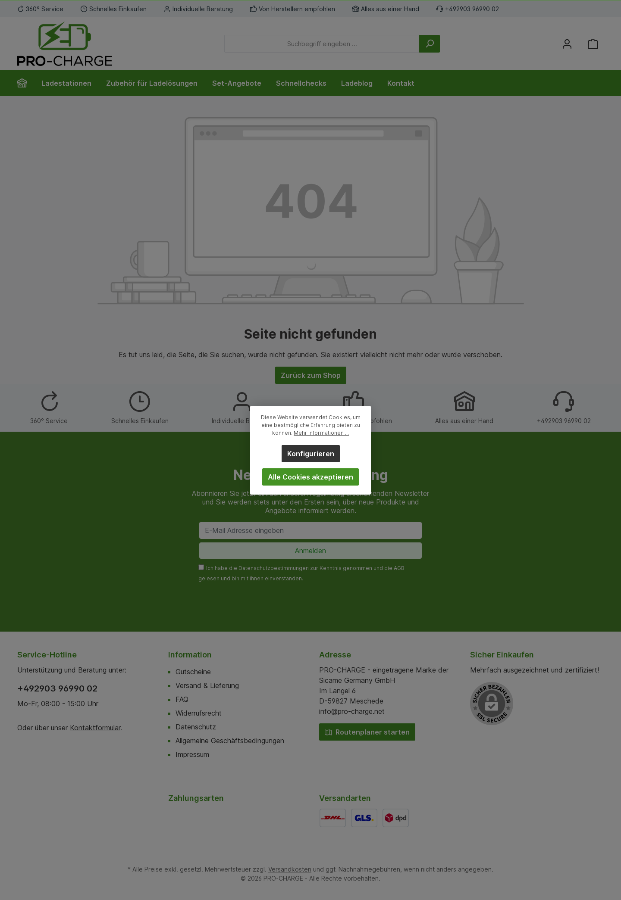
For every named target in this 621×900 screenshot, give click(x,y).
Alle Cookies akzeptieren (310, 477)
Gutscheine (193, 671)
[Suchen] (429, 44)
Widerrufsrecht (199, 713)
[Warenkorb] (593, 44)
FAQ (182, 699)
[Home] (25, 83)
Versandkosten (289, 869)
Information (190, 654)
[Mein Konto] (567, 44)
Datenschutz (196, 726)
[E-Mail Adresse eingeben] (310, 530)
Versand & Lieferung (207, 685)
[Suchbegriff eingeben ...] (322, 44)
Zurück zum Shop (311, 375)
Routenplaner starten (367, 732)
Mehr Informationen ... (321, 433)
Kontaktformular (95, 727)
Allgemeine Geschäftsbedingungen (230, 740)
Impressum (192, 754)
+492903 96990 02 (57, 688)
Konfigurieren (310, 453)
